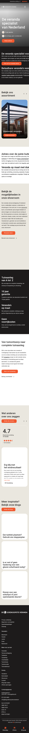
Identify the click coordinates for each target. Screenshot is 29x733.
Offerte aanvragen (6, 685)
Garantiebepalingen (7, 624)
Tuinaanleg (4, 657)
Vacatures (4, 673)
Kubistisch (4, 643)
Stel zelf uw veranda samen (11, 63)
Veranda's (4, 651)
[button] (24, 94)
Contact (4, 680)
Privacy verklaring (6, 620)
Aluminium (4, 634)
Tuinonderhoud (5, 666)
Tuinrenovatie (5, 664)
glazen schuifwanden (22, 158)
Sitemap (4, 626)
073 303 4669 (5, 697)
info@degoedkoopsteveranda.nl (10, 699)
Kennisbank (5, 676)
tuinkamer (4, 158)
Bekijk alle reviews (9, 421)
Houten (3, 637)
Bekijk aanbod (8, 41)
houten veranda (10, 75)
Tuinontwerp (5, 662)
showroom (24, 207)
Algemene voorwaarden (8, 622)
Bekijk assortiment (10, 135)
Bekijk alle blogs (8, 509)
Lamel (3, 639)
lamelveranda (18, 75)
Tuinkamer (4, 655)
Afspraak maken (8, 233)
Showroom (4, 678)
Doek (3, 641)
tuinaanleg (7, 357)
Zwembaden (5, 660)
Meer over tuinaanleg (9, 371)
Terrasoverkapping (7, 653)
